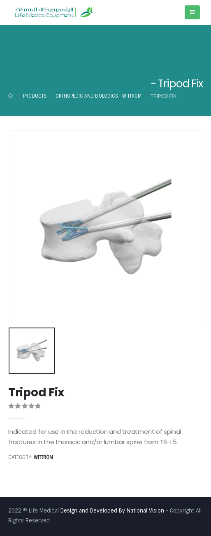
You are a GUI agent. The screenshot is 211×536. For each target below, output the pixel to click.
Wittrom (43, 457)
